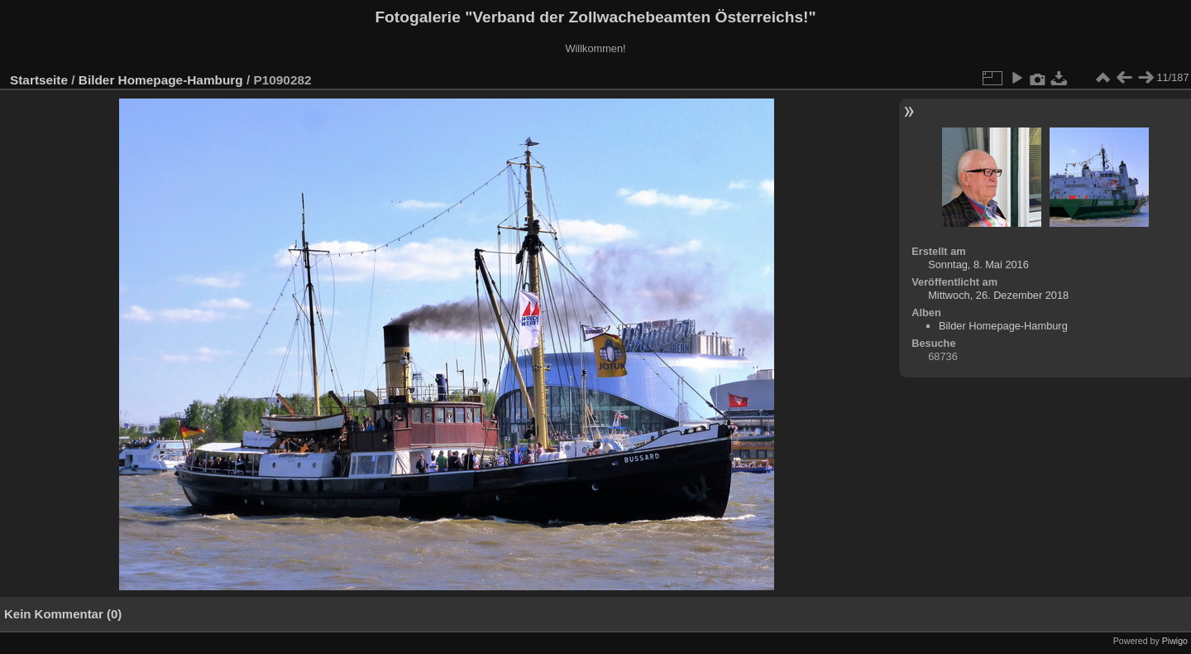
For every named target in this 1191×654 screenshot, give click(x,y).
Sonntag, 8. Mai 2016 (978, 264)
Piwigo (1175, 641)
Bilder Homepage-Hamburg (161, 80)
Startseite (39, 80)
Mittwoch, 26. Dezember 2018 (998, 295)
